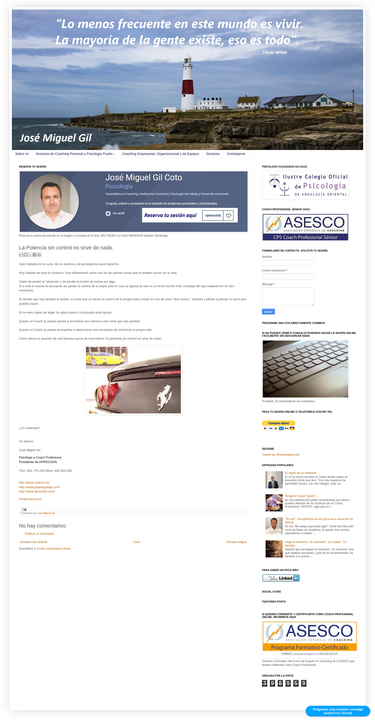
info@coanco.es (30, 499)
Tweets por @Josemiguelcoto (281, 454)
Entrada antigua (236, 542)
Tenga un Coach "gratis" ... (302, 496)
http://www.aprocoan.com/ (37, 491)
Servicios (213, 154)
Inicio (137, 542)
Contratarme (236, 154)
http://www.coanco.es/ (34, 482)
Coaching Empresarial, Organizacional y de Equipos (160, 154)
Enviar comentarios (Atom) (54, 548)
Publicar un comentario (39, 533)
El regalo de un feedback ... (302, 473)
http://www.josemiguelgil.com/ (39, 487)
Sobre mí (22, 154)
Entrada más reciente (33, 542)
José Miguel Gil (46, 513)
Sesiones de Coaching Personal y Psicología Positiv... (75, 154)
